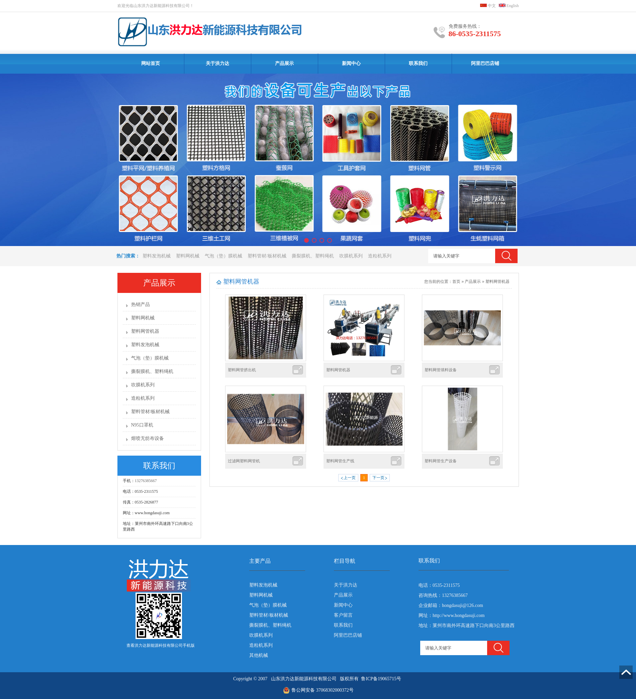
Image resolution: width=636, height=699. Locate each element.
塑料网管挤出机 (242, 370)
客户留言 (343, 615)
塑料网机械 (187, 255)
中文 (488, 5)
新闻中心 (351, 63)
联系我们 (418, 63)
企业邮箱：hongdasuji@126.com (451, 605)
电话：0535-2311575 (439, 585)
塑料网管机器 (145, 331)
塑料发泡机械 (157, 255)
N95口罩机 (142, 425)
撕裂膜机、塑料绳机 (313, 255)
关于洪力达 (217, 63)
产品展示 (284, 63)
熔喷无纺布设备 (147, 438)
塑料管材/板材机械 (267, 255)
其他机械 (258, 655)
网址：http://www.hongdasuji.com (451, 615)
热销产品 (140, 304)
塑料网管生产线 (340, 461)
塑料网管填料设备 (441, 370)
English (509, 5)
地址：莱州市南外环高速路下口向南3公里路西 (467, 625)
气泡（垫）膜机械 (223, 255)
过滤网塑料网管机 (244, 461)
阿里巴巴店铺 (485, 63)
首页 (456, 281)
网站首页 (150, 63)
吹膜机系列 (351, 255)
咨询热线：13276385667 (443, 595)
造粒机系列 (379, 255)
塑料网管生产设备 (441, 461)
